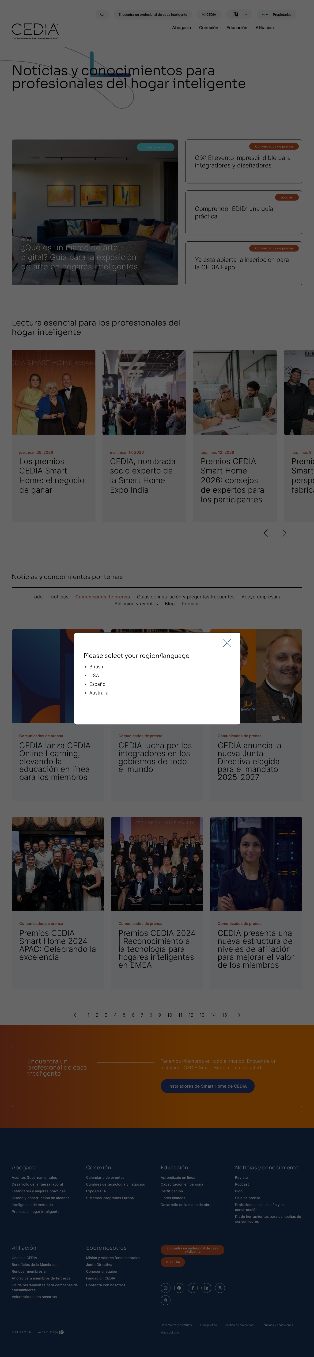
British (96, 667)
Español (98, 684)
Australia (98, 693)
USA (94, 675)
